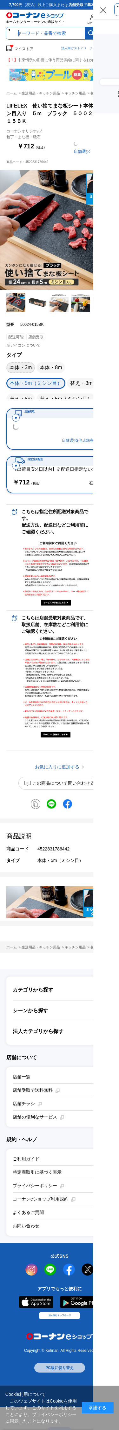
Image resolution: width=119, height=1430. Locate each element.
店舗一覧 (21, 1095)
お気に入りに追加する (112, 283)
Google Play (80, 1320)
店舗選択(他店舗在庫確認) (84, 449)
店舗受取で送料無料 (33, 1108)
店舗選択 (82, 151)
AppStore (35, 1320)
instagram (31, 1288)
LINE (50, 1288)
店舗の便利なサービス (35, 1135)
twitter (88, 1288)
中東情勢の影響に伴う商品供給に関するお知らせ (54, 60)
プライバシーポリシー (35, 1204)
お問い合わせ (26, 1244)
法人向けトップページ (59, 1340)
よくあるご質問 (28, 1230)
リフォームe (98, 48)
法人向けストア (72, 48)
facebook (69, 1288)
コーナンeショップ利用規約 (41, 1217)
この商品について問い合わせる (63, 801)
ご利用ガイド (26, 1177)
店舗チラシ (24, 1122)
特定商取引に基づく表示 (37, 1190)
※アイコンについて (23, 345)
